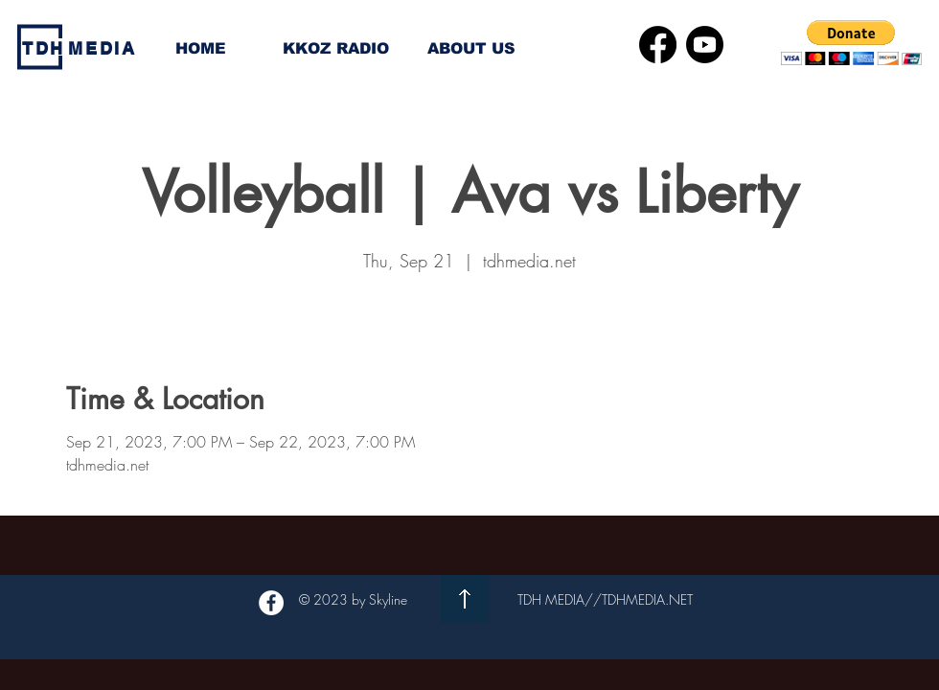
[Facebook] (657, 44)
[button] (851, 42)
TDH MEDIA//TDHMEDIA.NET (605, 599)
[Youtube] (704, 44)
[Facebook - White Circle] (271, 602)
